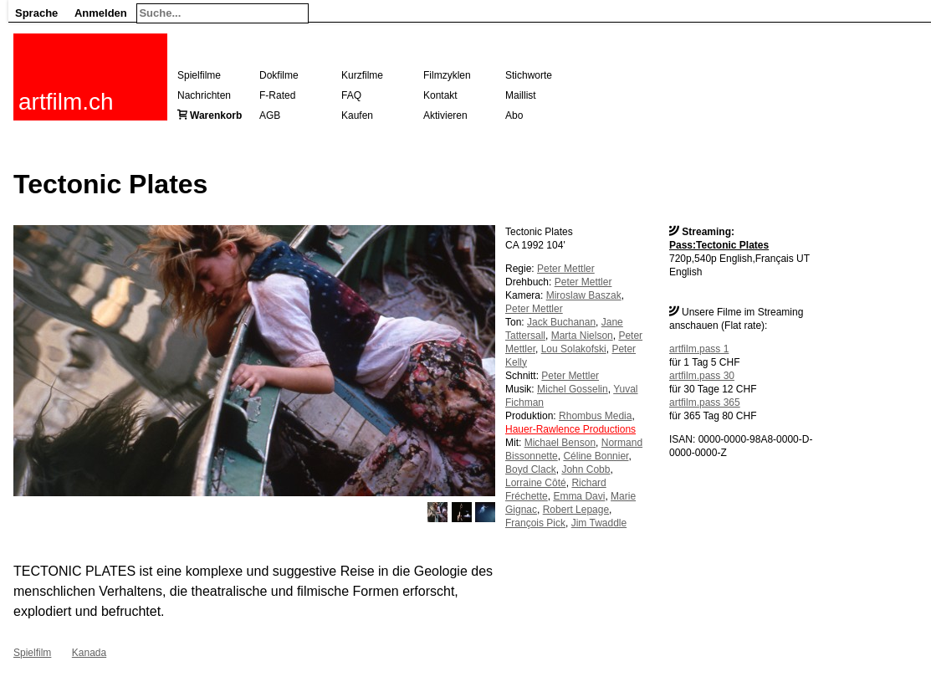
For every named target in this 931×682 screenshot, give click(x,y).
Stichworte (528, 75)
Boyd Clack (530, 469)
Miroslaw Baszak (584, 295)
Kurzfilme (362, 75)
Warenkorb (216, 115)
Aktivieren (445, 115)
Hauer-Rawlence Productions (570, 429)
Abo (514, 115)
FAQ (351, 95)
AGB (269, 115)
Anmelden (100, 13)
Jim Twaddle (599, 523)
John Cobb (585, 469)
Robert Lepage (576, 509)
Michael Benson (560, 443)
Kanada (89, 653)
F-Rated (277, 95)
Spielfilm (32, 653)
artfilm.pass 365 (704, 402)
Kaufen (357, 115)
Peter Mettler (566, 268)
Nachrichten (204, 95)
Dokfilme (279, 75)
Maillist (520, 95)
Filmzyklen (447, 75)
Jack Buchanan (561, 322)
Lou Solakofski (573, 349)
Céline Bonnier (595, 456)
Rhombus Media (595, 416)
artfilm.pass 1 (699, 349)
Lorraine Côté (535, 483)
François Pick (535, 523)
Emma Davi (579, 496)
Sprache (36, 13)
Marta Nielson (582, 335)
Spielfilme (199, 75)
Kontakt (440, 95)
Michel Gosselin (572, 389)
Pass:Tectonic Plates (719, 245)
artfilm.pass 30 (701, 376)
